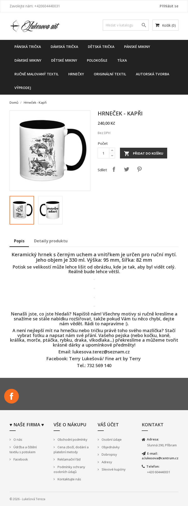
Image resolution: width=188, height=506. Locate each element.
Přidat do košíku (143, 154)
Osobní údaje (111, 439)
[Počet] (103, 153)
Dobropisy (109, 454)
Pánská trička (27, 46)
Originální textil (110, 74)
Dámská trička (64, 46)
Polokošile (97, 60)
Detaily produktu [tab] (51, 241)
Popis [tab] (19, 241)
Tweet (126, 169)
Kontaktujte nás (69, 479)
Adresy (106, 462)
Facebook (11, 396)
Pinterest (139, 169)
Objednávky (110, 447)
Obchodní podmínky (72, 439)
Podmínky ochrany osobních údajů (69, 469)
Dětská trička (101, 46)
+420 (151, 472)
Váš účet (108, 424)
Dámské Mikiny (27, 60)
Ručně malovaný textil (36, 74)
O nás (17, 439)
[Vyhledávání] (126, 25)
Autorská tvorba (152, 74)
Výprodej (22, 87)
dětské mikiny (64, 60)
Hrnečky (76, 74)
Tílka (122, 60)
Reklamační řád (69, 459)
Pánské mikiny (137, 46)
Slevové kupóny (113, 469)
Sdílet (114, 169)
